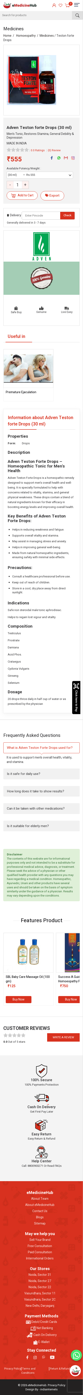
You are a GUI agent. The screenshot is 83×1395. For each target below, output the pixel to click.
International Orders (40, 1258)
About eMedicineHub (39, 1205)
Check (67, 215)
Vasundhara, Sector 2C (40, 1299)
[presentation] (7, 970)
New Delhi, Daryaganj (40, 1306)
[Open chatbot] (75, 1370)
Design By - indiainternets (41, 1389)
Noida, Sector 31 (40, 1275)
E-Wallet (41, 1342)
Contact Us (39, 1211)
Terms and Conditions (28, 1371)
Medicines (47, 35)
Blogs (40, 1217)
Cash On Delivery (42, 1335)
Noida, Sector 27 (40, 1281)
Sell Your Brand (39, 1240)
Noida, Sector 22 (40, 1287)
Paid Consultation (40, 1252)
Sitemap (40, 1223)
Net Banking (41, 1328)
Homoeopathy (26, 35)
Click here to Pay (76, 697)
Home (7, 35)
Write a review (63, 1037)
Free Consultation (40, 1246)
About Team (39, 1199)
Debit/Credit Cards (41, 1322)
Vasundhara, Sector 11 (40, 1293)
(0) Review (54, 150)
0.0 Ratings (38, 150)
